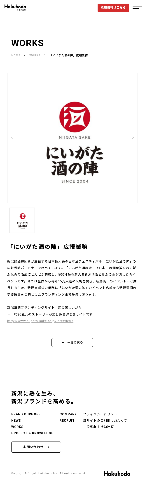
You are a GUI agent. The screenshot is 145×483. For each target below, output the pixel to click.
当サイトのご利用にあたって (105, 420)
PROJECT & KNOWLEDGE (32, 433)
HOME (15, 55)
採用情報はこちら (113, 7)
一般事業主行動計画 (98, 427)
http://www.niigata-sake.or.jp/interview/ (40, 321)
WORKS (34, 55)
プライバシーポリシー (100, 414)
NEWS (16, 420)
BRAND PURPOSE (26, 414)
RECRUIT (67, 420)
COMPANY (68, 414)
